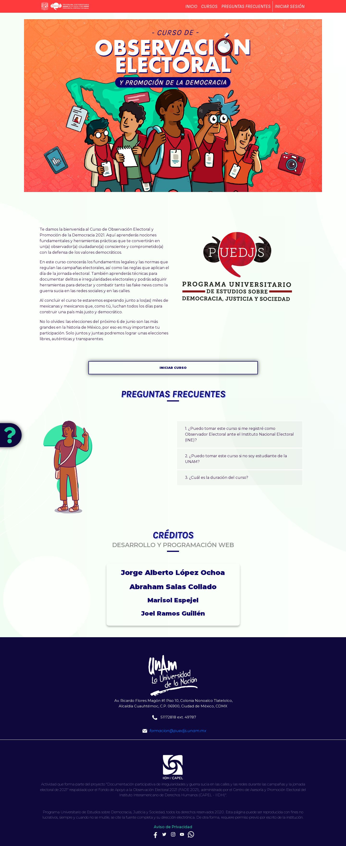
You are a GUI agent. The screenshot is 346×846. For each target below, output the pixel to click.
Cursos (209, 9)
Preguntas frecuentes (246, 9)
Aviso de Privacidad (173, 827)
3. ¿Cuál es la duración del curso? (216, 477)
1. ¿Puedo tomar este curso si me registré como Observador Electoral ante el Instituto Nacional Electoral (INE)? (239, 434)
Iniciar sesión (289, 9)
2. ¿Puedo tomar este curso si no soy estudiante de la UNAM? (236, 459)
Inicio (191, 9)
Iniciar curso (173, 368)
